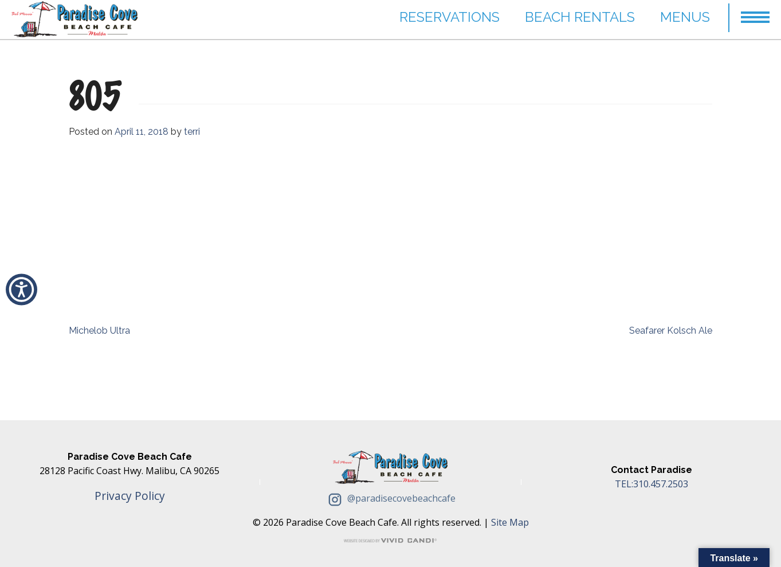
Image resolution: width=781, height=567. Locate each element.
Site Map (510, 522)
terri (192, 131)
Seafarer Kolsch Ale (670, 330)
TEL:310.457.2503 (651, 484)
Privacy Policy (130, 495)
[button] (21, 289)
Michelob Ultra (99, 330)
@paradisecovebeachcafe (390, 498)
